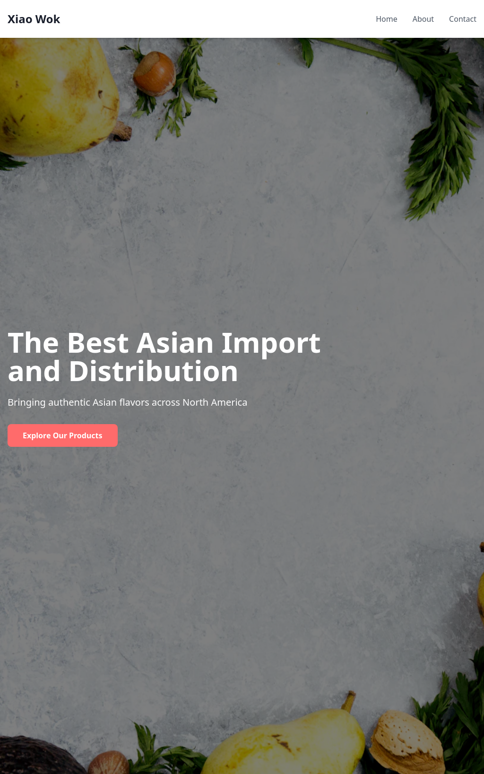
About (423, 19)
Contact (462, 19)
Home (387, 19)
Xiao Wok (34, 18)
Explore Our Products (63, 435)
